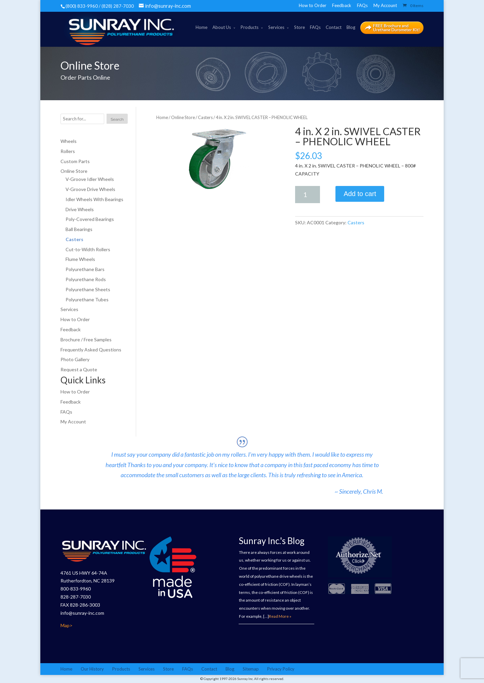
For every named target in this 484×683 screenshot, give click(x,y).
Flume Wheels (80, 259)
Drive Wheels (80, 209)
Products (249, 27)
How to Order (312, 5)
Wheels (69, 141)
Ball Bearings (79, 229)
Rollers (68, 151)
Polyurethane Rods (86, 279)
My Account (385, 5)
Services (276, 27)
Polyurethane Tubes (87, 299)
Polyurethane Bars (85, 269)
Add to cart (360, 193)
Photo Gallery (75, 360)
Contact (333, 27)
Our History (92, 669)
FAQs (362, 5)
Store (299, 27)
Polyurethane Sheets (88, 289)
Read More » (280, 616)
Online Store (183, 117)
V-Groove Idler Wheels (90, 179)
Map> (67, 625)
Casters (205, 117)
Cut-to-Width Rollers (88, 249)
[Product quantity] (307, 194)
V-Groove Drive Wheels (90, 189)
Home (201, 27)
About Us (221, 27)
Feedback (341, 5)
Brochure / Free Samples (86, 339)
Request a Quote (79, 369)
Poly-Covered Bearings (90, 219)
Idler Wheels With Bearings (94, 199)
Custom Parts (75, 161)
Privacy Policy (280, 669)
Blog (351, 27)
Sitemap (251, 669)
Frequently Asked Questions (91, 349)
